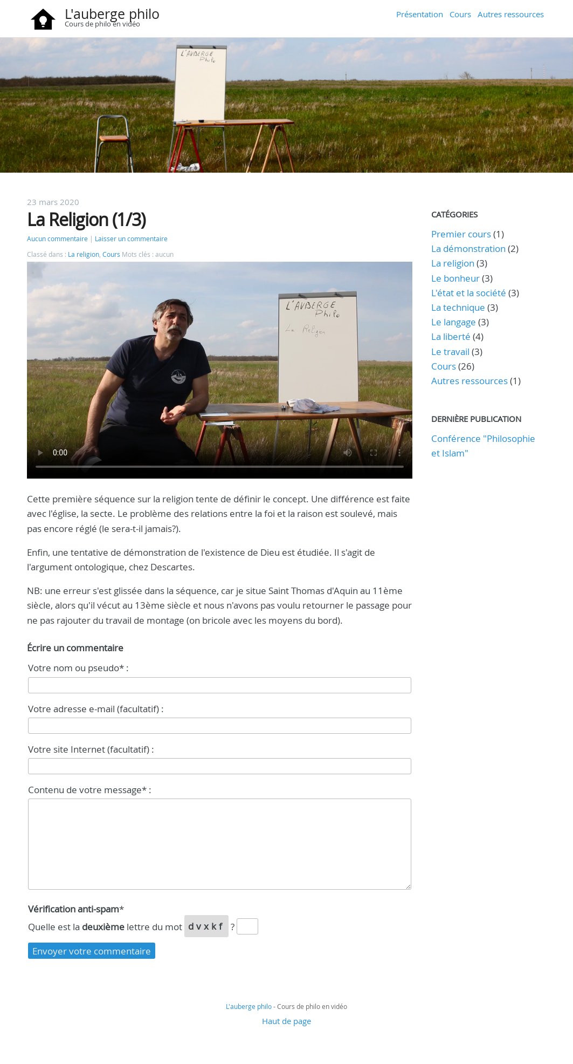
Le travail (450, 351)
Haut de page (286, 1021)
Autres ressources (511, 14)
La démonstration (468, 248)
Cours (460, 14)
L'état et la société (468, 293)
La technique (458, 307)
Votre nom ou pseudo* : (78, 667)
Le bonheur (455, 278)
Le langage (453, 322)
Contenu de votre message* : (89, 789)
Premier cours (461, 234)
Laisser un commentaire (131, 239)
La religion (83, 254)
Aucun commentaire (57, 239)
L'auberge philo (112, 14)
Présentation (419, 14)
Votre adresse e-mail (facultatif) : (96, 708)
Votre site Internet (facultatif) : (91, 749)
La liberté (451, 336)
